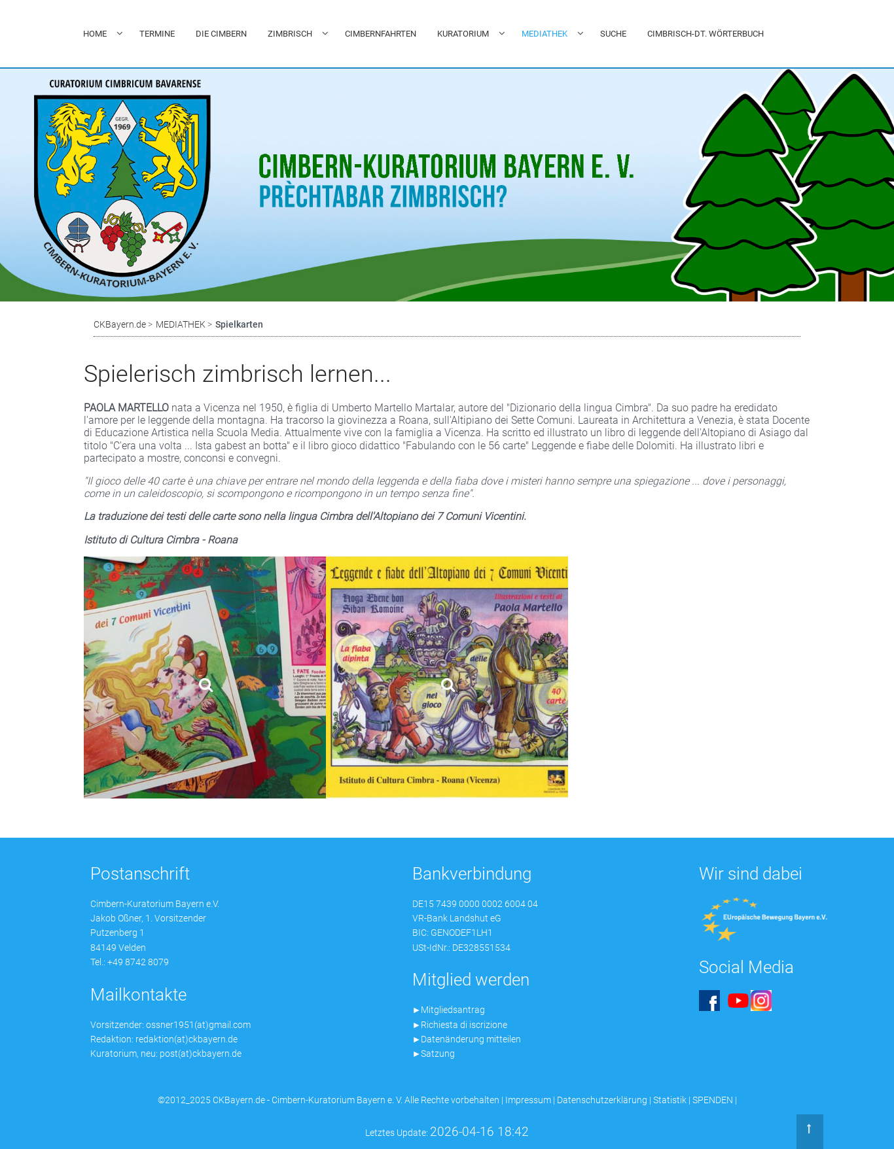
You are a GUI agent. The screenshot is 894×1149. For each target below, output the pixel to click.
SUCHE (613, 34)
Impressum (528, 1100)
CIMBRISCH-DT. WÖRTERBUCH (705, 34)
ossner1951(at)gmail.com (198, 1025)
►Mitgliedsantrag (449, 1009)
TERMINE (157, 34)
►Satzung (434, 1053)
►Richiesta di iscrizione (460, 1025)
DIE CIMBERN (221, 34)
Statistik (670, 1100)
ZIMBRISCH (290, 34)
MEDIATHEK (544, 34)
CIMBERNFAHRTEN (380, 34)
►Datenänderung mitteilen (467, 1039)
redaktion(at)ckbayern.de (186, 1039)
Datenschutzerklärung (602, 1100)
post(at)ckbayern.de (200, 1053)
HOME (95, 34)
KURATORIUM (463, 34)
